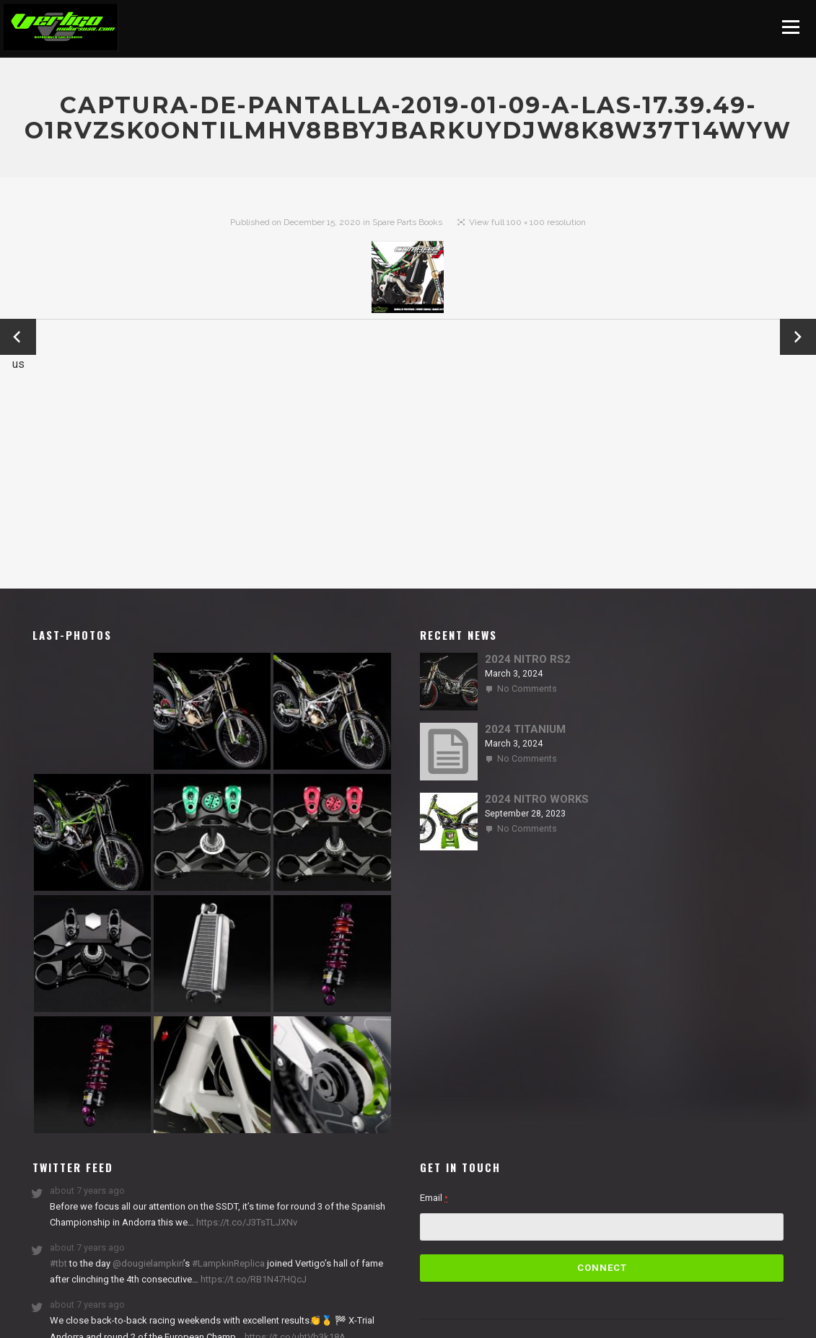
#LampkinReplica (228, 1263)
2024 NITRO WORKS (537, 799)
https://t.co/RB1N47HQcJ (252, 1279)
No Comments (527, 689)
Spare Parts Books (407, 222)
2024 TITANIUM (525, 729)
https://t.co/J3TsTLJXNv (245, 1222)
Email (434, 1197)
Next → (798, 337)
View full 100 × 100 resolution (527, 222)
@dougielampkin (148, 1263)
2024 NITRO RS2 (528, 659)
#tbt (58, 1263)
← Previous (18, 338)
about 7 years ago (87, 1190)
